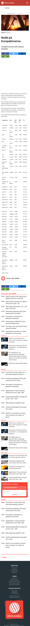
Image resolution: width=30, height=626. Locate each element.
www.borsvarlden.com (14, 597)
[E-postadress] (14, 491)
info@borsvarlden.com (14, 596)
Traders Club (14, 567)
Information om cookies (14, 581)
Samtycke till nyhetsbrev (10, 487)
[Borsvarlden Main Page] (7, 3)
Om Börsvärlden (14, 571)
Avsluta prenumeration (14, 584)
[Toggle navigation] (27, 3)
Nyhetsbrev (14, 569)
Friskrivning (14, 578)
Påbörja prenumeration (14, 583)
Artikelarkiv (14, 572)
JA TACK (14, 494)
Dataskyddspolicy (14, 580)
